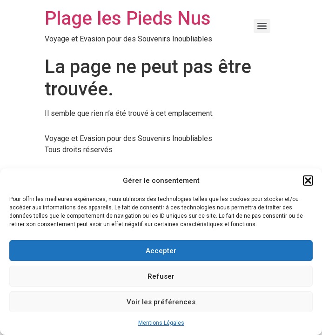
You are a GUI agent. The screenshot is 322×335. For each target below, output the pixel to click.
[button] (308, 180)
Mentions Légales (161, 323)
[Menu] (262, 26)
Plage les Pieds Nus (128, 18)
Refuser (161, 276)
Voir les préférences (161, 302)
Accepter (161, 251)
